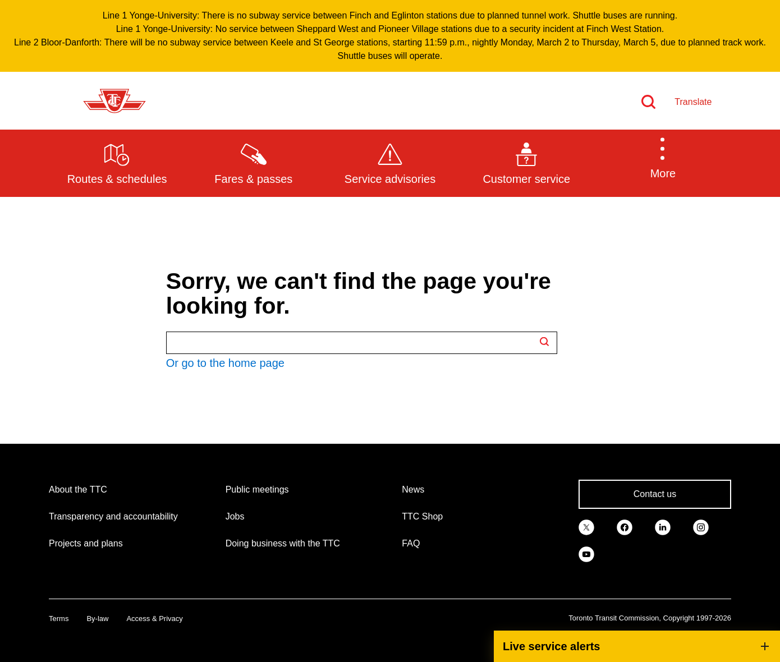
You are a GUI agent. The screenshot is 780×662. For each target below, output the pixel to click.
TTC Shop (422, 516)
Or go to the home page (225, 363)
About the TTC (78, 489)
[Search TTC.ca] (361, 343)
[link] (586, 527)
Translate (693, 102)
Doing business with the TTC (283, 543)
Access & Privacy (154, 618)
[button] (663, 163)
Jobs (235, 516)
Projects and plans (86, 543)
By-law (97, 618)
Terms (58, 618)
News (413, 489)
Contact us (655, 494)
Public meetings (257, 489)
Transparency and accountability (113, 516)
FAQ (411, 543)
